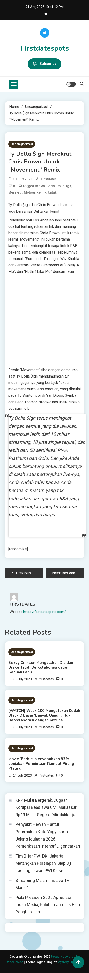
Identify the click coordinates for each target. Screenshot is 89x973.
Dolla (60, 186)
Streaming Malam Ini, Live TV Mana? (42, 884)
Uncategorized (22, 144)
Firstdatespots (44, 48)
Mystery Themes (69, 962)
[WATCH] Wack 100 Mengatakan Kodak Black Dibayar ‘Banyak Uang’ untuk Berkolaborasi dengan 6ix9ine (44, 715)
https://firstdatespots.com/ (44, 612)
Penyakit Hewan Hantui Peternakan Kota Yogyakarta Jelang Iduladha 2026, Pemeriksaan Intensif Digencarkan (47, 835)
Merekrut (15, 192)
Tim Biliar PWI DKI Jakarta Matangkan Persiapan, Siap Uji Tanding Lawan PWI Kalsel (43, 863)
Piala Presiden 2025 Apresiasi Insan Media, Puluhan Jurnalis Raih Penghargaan (47, 904)
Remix (41, 192)
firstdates (49, 179)
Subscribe (44, 64)
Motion (29, 192)
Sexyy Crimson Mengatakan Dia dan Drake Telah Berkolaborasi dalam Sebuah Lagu (40, 667)
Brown (40, 186)
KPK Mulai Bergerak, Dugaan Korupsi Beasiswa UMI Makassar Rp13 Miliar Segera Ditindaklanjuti (46, 807)
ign (68, 186)
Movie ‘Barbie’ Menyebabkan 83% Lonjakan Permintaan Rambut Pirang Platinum (41, 764)
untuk (52, 192)
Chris (51, 186)
